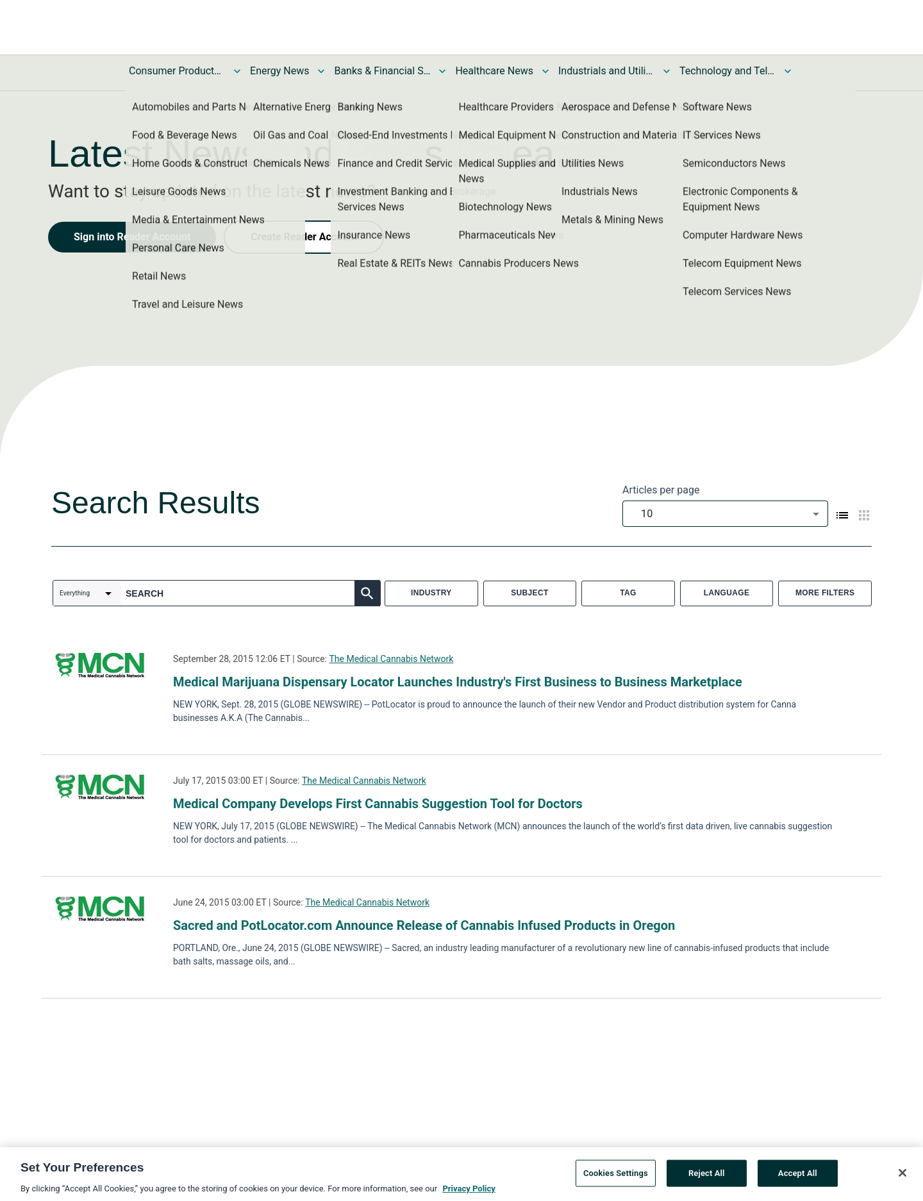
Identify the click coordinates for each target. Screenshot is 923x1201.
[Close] (902, 1177)
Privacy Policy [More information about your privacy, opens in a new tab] (468, 1193)
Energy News (279, 71)
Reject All (706, 1177)
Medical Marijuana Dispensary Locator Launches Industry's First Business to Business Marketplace (457, 682)
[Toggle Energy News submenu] (321, 71)
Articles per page (660, 490)
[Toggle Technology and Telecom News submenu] (787, 71)
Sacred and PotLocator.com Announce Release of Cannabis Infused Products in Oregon (424, 925)
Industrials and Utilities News (606, 71)
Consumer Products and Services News (177, 71)
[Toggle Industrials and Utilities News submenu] (666, 71)
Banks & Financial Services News (382, 71)
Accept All (797, 1177)
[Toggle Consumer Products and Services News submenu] (237, 71)
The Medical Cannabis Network (391, 659)
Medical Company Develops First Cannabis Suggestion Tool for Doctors (378, 803)
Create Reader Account (304, 237)
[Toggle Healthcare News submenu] (545, 71)
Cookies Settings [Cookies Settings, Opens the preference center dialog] (615, 1177)
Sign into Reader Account (132, 237)
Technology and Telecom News (727, 71)
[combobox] (725, 514)
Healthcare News (494, 71)
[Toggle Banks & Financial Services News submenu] (442, 71)
